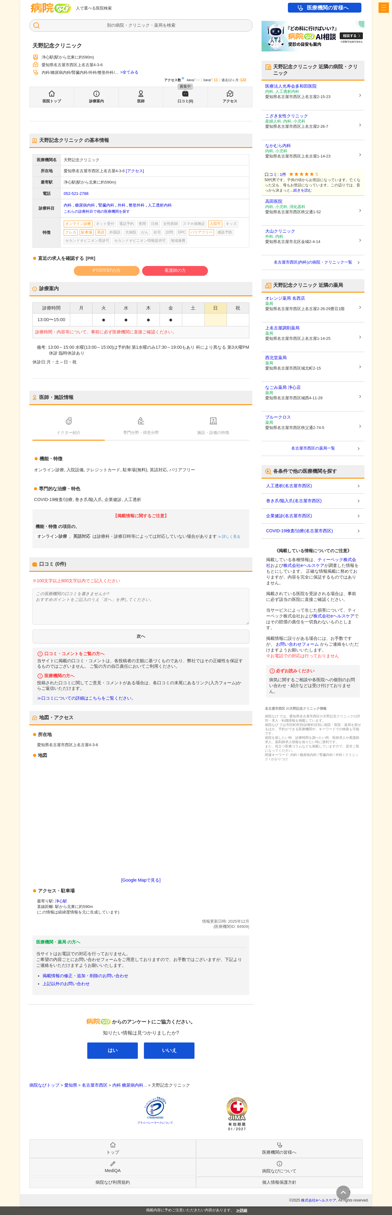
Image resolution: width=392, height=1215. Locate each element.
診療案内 (96, 101)
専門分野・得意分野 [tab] (141, 432)
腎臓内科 (106, 205)
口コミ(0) (185, 101)
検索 (171, 25)
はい (113, 1050)
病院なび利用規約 (113, 1182)
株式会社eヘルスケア (303, 565)
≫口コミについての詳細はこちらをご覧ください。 (86, 698)
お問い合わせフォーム (297, 644)
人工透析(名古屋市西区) (289, 485)
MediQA (113, 1170)
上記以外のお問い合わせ (66, 983)
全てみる (130, 72)
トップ (112, 1152)
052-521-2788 (76, 193)
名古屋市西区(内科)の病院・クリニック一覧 (313, 262)
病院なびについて (279, 1170)
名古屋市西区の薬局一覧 (313, 448)
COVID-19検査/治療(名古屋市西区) (299, 530)
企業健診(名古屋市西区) (289, 515)
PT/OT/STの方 (107, 270)
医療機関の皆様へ (328, 8)
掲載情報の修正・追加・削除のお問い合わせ (85, 975)
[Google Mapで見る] (140, 880)
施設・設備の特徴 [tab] (213, 432)
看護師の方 (175, 270)
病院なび (51, 8)
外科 (122, 205)
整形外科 (137, 205)
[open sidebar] (384, 7)
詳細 (243, 1210)
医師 (141, 101)
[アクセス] (135, 171)
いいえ (169, 1050)
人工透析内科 (160, 205)
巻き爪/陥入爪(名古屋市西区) (294, 500)
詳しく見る (230, 536)
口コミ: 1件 (275, 174)
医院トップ (52, 101)
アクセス (230, 101)
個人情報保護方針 (279, 1182)
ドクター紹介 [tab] (69, 432)
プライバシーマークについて (155, 1122)
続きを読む (302, 190)
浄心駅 (61, 901)
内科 (68, 205)
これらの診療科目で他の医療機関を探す (97, 211)
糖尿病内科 (85, 205)
